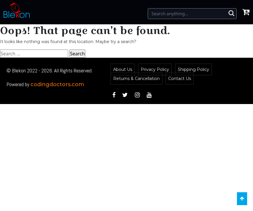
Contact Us (179, 78)
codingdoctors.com (57, 84)
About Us (122, 69)
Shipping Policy (193, 69)
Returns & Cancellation (136, 78)
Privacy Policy (155, 69)
